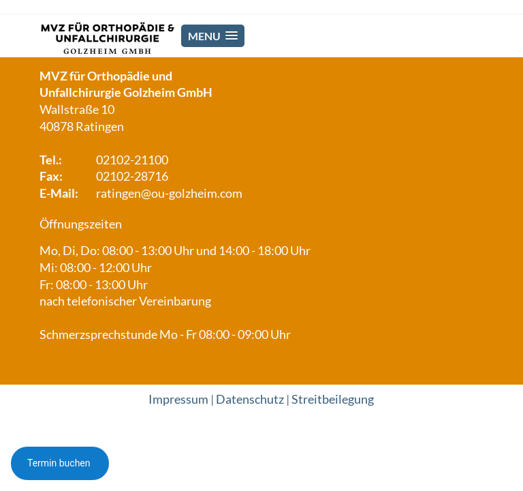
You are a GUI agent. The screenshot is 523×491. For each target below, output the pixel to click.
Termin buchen (60, 463)
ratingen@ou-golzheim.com (169, 193)
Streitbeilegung (332, 399)
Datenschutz (250, 399)
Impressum (178, 399)
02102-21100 (132, 160)
